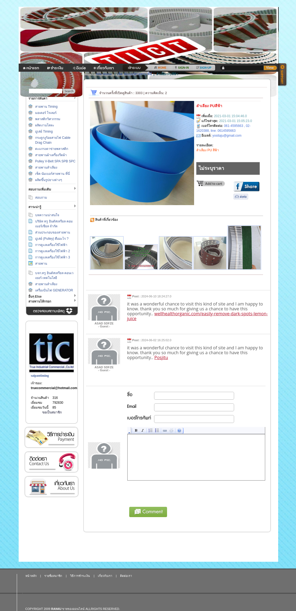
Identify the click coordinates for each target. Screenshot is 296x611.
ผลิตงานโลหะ (44, 125)
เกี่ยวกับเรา (51, 487)
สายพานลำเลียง (46, 167)
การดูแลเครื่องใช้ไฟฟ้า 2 (52, 251)
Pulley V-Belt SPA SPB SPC (55, 161)
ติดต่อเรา (51, 462)
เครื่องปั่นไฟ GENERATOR (54, 290)
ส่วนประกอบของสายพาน (52, 232)
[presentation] (169, 492)
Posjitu (161, 357)
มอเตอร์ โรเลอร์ (45, 113)
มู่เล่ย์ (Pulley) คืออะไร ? (51, 239)
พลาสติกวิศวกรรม (47, 119)
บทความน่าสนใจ (47, 215)
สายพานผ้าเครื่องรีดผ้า (51, 155)
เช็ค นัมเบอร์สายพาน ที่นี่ (52, 174)
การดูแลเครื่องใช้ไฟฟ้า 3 (52, 257)
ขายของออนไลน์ (73, 608)
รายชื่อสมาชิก (53, 575)
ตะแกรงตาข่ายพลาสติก (51, 149)
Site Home (104, 74)
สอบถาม (41, 197)
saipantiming (40, 375)
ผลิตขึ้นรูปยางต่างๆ (48, 180)
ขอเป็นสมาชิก (52, 412)
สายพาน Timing (46, 107)
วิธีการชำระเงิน (51, 437)
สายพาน (41, 263)
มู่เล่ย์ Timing (44, 131)
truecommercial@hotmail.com (54, 388)
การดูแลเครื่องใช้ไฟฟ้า (51, 245)
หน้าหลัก (31, 575)
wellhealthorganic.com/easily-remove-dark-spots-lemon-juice (197, 316)
